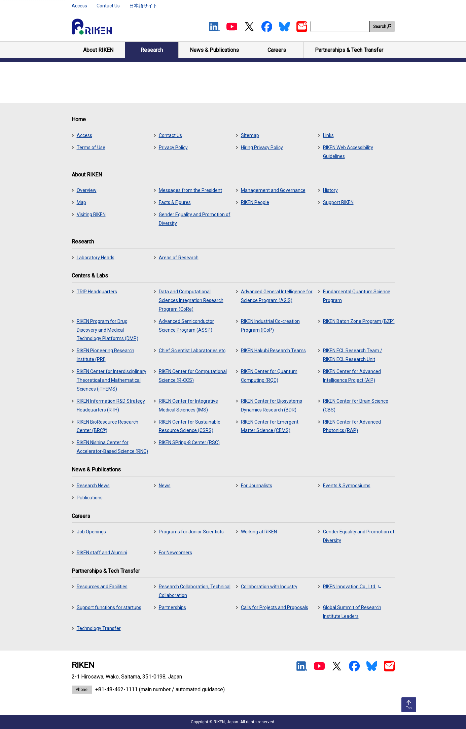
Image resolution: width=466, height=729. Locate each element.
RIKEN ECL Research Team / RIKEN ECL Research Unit (352, 355)
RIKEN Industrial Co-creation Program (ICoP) (270, 326)
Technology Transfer (99, 628)
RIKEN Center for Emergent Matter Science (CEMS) (269, 426)
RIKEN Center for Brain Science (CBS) (355, 405)
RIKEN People (255, 202)
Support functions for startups (109, 607)
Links (328, 135)
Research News (93, 485)
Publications (90, 497)
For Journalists (256, 485)
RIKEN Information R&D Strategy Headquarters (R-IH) (111, 405)
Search (379, 26)
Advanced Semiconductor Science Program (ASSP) (186, 326)
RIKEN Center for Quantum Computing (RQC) (269, 376)
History (330, 190)
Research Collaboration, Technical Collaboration (194, 591)
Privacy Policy (173, 147)
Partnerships (172, 607)
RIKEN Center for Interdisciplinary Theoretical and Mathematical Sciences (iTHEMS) (111, 380)
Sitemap (250, 135)
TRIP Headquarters (97, 291)
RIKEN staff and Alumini (102, 552)
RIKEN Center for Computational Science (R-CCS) (193, 376)
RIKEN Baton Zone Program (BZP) (359, 321)
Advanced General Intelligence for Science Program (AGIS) (277, 296)
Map (81, 202)
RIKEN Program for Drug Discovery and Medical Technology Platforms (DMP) (107, 330)
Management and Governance (273, 190)
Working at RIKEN (259, 531)
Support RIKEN (338, 202)
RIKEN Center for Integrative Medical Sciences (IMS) (188, 405)
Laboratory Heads (95, 257)
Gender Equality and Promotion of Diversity (194, 219)
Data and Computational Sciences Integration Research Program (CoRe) (191, 300)
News (165, 485)
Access (79, 5)
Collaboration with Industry (269, 586)
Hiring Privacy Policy (262, 147)
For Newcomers (175, 552)
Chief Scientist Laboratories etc (192, 350)
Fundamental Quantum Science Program (356, 296)
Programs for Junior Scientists (191, 531)
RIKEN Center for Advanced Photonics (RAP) (352, 426)
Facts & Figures (175, 202)
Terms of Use (91, 147)
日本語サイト (143, 5)
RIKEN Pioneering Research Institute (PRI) (105, 355)
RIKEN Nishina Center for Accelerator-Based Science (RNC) (112, 447)
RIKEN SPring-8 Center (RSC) (189, 442)
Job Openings (91, 531)
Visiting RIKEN (91, 214)
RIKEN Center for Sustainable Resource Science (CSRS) (189, 426)
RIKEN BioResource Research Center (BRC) (107, 426)
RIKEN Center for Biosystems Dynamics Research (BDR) (271, 405)
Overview (87, 190)
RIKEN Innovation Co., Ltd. (352, 586)
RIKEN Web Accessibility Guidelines (348, 152)
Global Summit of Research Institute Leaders (352, 612)
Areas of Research (179, 257)
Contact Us (108, 5)
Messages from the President (190, 190)
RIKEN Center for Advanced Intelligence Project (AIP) (352, 376)
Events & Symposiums (346, 485)
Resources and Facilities (102, 586)
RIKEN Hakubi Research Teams (273, 350)
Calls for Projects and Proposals (274, 607)
